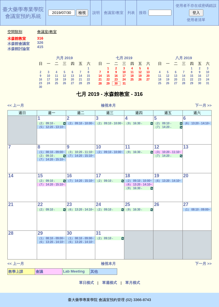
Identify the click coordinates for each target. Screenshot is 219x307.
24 (48, 83)
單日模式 (86, 283)
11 (56, 75)
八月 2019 (183, 58)
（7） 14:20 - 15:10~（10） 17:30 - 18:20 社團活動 (80, 181)
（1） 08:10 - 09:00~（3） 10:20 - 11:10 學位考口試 (51, 238)
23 (40, 83)
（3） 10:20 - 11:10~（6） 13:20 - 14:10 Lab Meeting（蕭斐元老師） (81, 152)
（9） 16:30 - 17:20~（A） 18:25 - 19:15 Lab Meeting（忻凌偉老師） (139, 123)
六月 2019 (64, 58)
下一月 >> (203, 105)
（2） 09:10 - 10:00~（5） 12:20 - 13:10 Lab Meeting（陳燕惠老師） (110, 123)
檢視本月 (108, 105)
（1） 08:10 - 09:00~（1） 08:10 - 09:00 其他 (51, 152)
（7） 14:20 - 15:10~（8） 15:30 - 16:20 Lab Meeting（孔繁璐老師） (168, 127)
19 (64, 79)
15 (88, 75)
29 (88, 83)
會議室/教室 (113, 13)
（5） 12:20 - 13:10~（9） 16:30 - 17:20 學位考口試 (51, 127)
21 (80, 79)
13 (72, 75)
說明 (96, 13)
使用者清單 (196, 20)
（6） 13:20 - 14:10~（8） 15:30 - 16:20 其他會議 (138, 184)
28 (80, 83)
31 (124, 83)
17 (48, 79)
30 (40, 86)
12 (64, 75)
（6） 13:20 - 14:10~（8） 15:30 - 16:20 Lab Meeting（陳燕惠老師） (81, 209)
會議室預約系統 (23, 16)
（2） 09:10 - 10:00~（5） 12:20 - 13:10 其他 (138, 181)
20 (72, 79)
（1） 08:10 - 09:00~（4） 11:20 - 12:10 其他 (196, 209)
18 (56, 79)
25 (56, 83)
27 (72, 83)
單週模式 (109, 283)
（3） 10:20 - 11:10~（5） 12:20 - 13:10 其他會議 (167, 152)
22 (88, 79)
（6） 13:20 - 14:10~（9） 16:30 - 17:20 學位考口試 (167, 181)
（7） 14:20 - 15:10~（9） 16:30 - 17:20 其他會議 (51, 184)
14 (80, 75)
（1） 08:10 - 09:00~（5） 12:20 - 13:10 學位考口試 (80, 238)
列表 (131, 13)
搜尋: (143, 13)
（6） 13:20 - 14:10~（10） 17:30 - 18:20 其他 (196, 123)
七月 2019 (124, 58)
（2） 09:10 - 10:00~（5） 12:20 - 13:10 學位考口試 (80, 123)
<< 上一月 (15, 105)
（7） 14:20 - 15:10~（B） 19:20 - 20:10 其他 (80, 156)
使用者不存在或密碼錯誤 (196, 5)
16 (40, 79)
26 (64, 83)
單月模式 (132, 283)
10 (48, 75)
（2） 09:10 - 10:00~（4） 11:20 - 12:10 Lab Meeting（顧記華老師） (168, 123)
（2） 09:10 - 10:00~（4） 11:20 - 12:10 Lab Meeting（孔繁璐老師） (52, 123)
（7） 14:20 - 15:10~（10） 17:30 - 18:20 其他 (51, 159)
